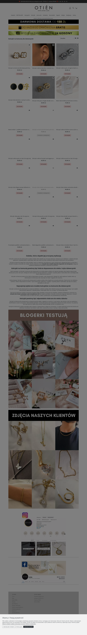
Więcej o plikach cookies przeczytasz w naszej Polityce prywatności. (19, 624)
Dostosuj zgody (19, 626)
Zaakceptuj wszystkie (28, 626)
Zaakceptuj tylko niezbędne (8, 626)
